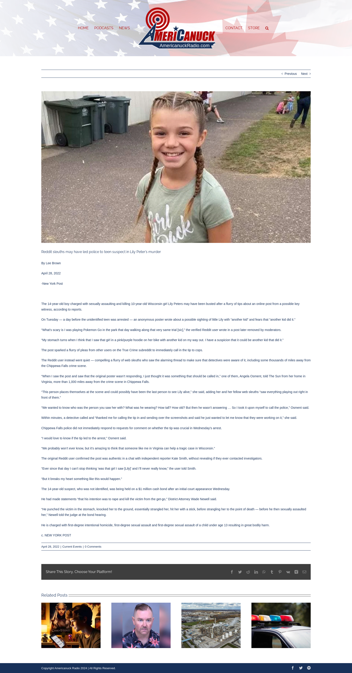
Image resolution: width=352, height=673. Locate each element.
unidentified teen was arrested (107, 319)
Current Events (72, 546)
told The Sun (272, 376)
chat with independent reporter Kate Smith (157, 458)
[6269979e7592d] (176, 167)
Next (304, 74)
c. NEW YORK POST (56, 535)
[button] (267, 28)
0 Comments (93, 546)
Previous (291, 74)
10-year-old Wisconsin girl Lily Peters (157, 304)
